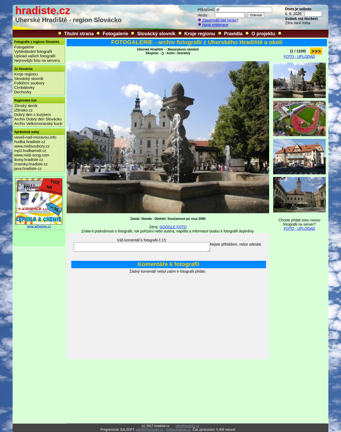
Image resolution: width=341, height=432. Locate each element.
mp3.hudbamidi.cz (30, 150)
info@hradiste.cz (187, 426)
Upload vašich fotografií (35, 56)
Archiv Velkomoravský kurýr (38, 123)
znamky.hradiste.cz (31, 164)
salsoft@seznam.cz (149, 429)
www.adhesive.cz (39, 225)
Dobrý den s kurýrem (32, 114)
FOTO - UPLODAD (299, 56)
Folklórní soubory (29, 83)
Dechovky (23, 92)
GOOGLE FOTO (173, 227)
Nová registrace (213, 25)
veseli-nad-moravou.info (35, 137)
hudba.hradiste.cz (29, 141)
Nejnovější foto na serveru (37, 60)
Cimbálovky (24, 87)
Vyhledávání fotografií (33, 51)
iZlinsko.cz (23, 110)
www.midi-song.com (31, 155)
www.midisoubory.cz (32, 146)
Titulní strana (79, 33)
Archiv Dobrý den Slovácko (38, 119)
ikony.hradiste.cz (28, 159)
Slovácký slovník (156, 33)
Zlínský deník (25, 105)
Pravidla (233, 33)
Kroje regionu (199, 33)
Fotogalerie (115, 33)
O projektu (263, 33)
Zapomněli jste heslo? (218, 20)
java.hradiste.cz (28, 168)
